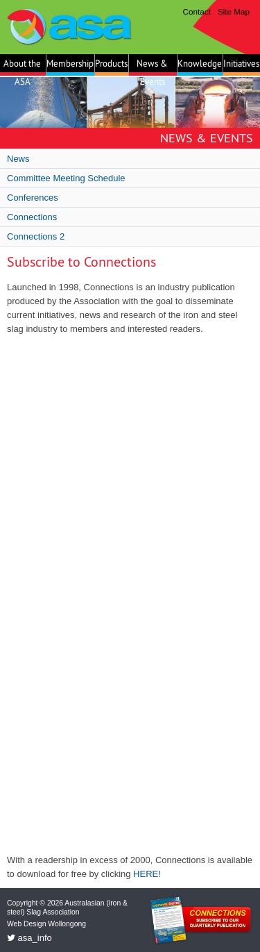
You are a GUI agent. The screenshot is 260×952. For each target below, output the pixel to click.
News (18, 158)
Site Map (234, 11)
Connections (32, 217)
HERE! (147, 874)
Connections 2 (35, 236)
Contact (197, 11)
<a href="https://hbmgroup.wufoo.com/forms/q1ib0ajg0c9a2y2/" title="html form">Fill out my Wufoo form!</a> (130, 595)
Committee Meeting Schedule (66, 178)
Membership (70, 63)
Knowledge (199, 63)
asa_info (29, 938)
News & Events (152, 67)
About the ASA (22, 67)
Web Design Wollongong (46, 924)
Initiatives (241, 63)
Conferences (32, 197)
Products (111, 63)
